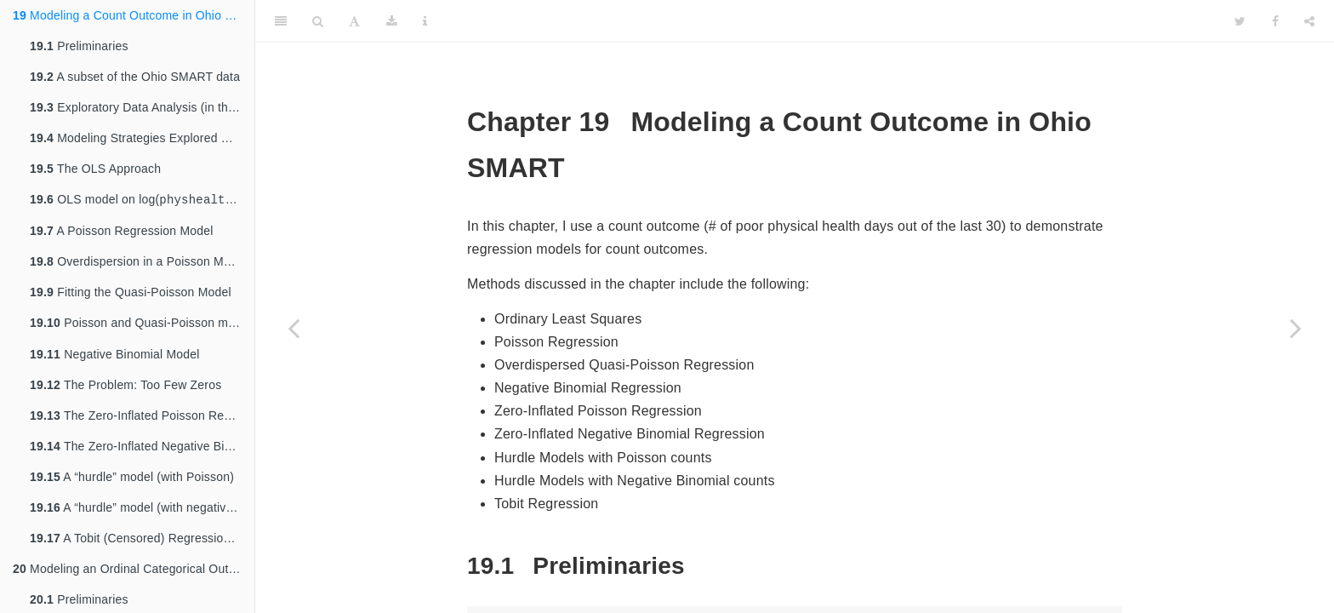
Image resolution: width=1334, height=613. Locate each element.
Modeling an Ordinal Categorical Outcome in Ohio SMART (133, 572)
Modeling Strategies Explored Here (139, 138)
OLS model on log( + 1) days (142, 200)
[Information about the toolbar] (425, 21)
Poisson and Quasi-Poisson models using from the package (142, 326)
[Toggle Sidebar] (280, 21)
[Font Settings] (354, 21)
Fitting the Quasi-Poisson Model (130, 294)
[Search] (317, 21)
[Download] (391, 21)
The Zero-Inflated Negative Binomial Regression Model (142, 449)
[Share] (1309, 21)
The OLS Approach (95, 168)
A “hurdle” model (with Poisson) (132, 480)
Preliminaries (79, 46)
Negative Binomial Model (115, 357)
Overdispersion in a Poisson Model (138, 263)
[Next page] (1295, 328)
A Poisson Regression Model (122, 232)
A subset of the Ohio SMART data (135, 76)
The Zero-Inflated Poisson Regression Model (142, 419)
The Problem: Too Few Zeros (125, 388)
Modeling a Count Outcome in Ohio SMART (133, 15)
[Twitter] (1240, 21)
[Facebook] (1275, 21)
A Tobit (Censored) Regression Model (142, 541)
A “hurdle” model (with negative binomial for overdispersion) (142, 511)
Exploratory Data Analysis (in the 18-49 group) (142, 107)
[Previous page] (293, 328)
